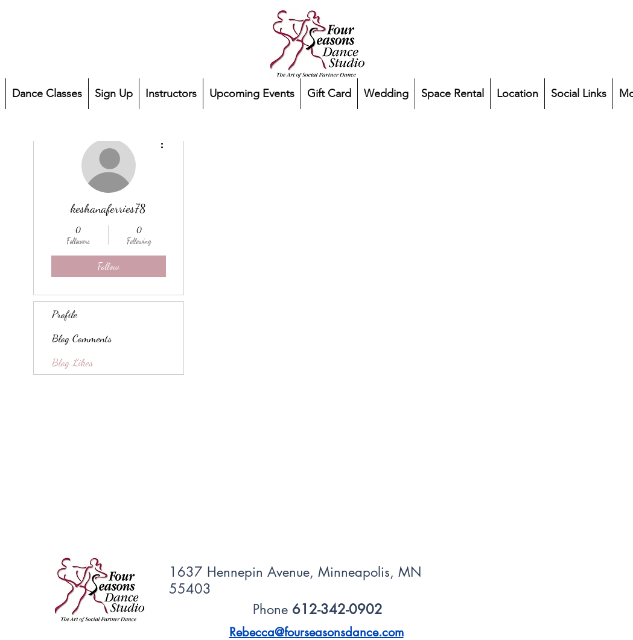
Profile (64, 314)
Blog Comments (82, 338)
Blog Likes (72, 362)
